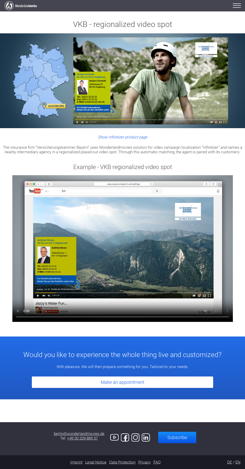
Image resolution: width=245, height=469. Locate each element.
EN (237, 462)
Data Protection (122, 462)
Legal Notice (95, 462)
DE (229, 462)
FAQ (157, 462)
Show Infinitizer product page (122, 137)
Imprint (76, 462)
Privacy (144, 462)
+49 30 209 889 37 (82, 438)
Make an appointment (122, 382)
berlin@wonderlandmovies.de (79, 433)
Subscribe (177, 437)
